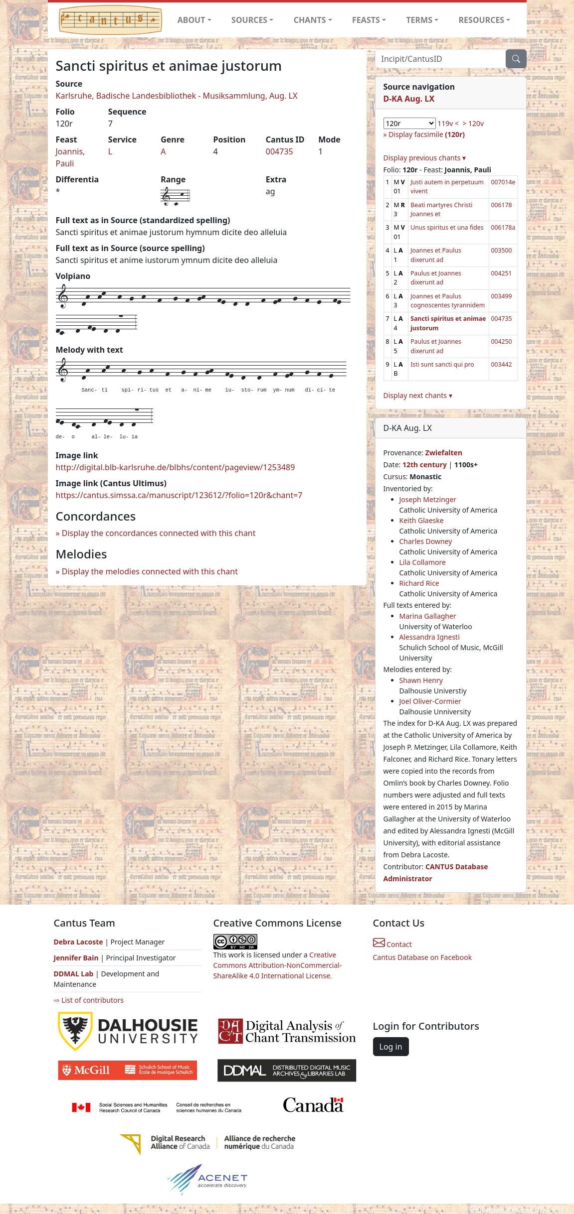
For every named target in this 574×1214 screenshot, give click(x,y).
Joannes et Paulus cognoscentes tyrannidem (447, 300)
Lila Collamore (422, 562)
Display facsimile (426, 134)
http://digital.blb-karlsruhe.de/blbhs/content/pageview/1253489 (175, 467)
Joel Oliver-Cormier (430, 701)
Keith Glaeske (421, 520)
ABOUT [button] (191, 19)
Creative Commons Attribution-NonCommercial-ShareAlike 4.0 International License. (277, 965)
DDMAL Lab (74, 973)
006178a (503, 227)
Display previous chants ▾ (424, 157)
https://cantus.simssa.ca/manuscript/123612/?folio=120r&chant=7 (179, 495)
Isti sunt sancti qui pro (442, 364)
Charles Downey (425, 541)
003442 (501, 364)
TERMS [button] (419, 19)
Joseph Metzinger (428, 499)
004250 (501, 341)
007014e (503, 182)
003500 (501, 250)
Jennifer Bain (77, 957)
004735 (279, 151)
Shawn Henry (421, 680)
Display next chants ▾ (417, 395)
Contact (392, 944)
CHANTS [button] (310, 19)
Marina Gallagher (427, 616)
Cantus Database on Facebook (422, 957)
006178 (501, 205)
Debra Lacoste (78, 941)
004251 (501, 273)
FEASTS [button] (366, 19)
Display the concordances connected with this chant (159, 533)
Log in (391, 1046)
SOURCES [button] (249, 19)
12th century (424, 464)
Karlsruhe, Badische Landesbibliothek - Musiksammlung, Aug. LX (177, 95)
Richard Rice (419, 583)
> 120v (473, 123)
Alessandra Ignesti (429, 637)
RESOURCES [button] (482, 19)
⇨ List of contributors (89, 1000)
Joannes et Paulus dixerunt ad (435, 255)
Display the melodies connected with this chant (150, 571)
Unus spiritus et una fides (446, 227)
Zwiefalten (443, 452)
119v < (448, 123)
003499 (501, 296)
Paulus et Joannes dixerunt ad (435, 277)
